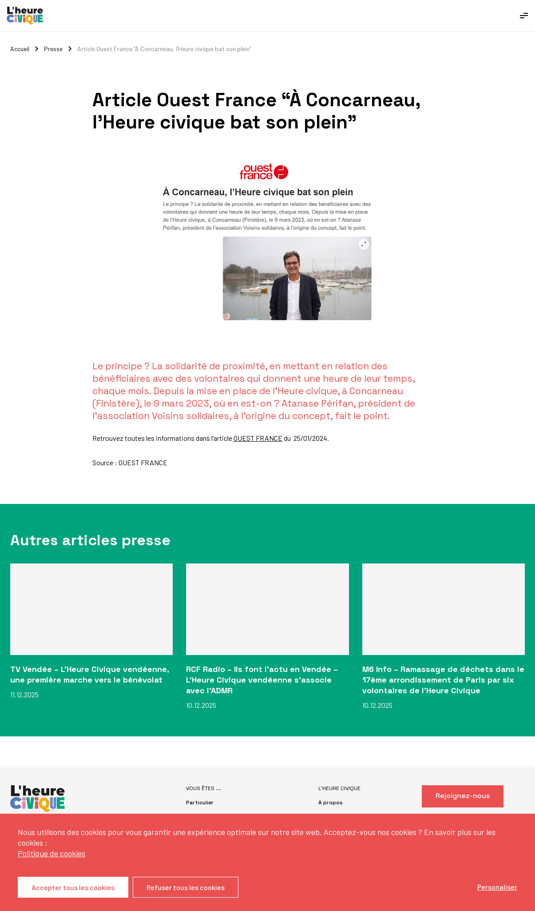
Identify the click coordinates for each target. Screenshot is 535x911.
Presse (53, 48)
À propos (330, 802)
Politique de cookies (51, 853)
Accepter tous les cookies (73, 887)
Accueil (19, 48)
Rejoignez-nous (463, 795)
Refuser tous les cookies (186, 887)
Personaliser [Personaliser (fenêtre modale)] (497, 887)
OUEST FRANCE (258, 438)
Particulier (200, 802)
